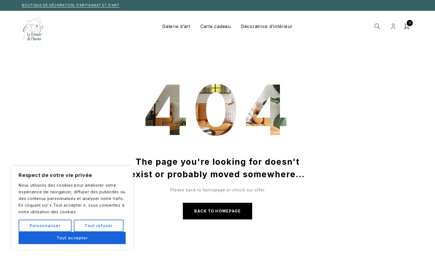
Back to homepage (217, 211)
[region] (72, 208)
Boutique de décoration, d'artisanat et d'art (71, 5)
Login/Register (393, 26)
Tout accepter (72, 237)
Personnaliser (45, 225)
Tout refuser (98, 225)
